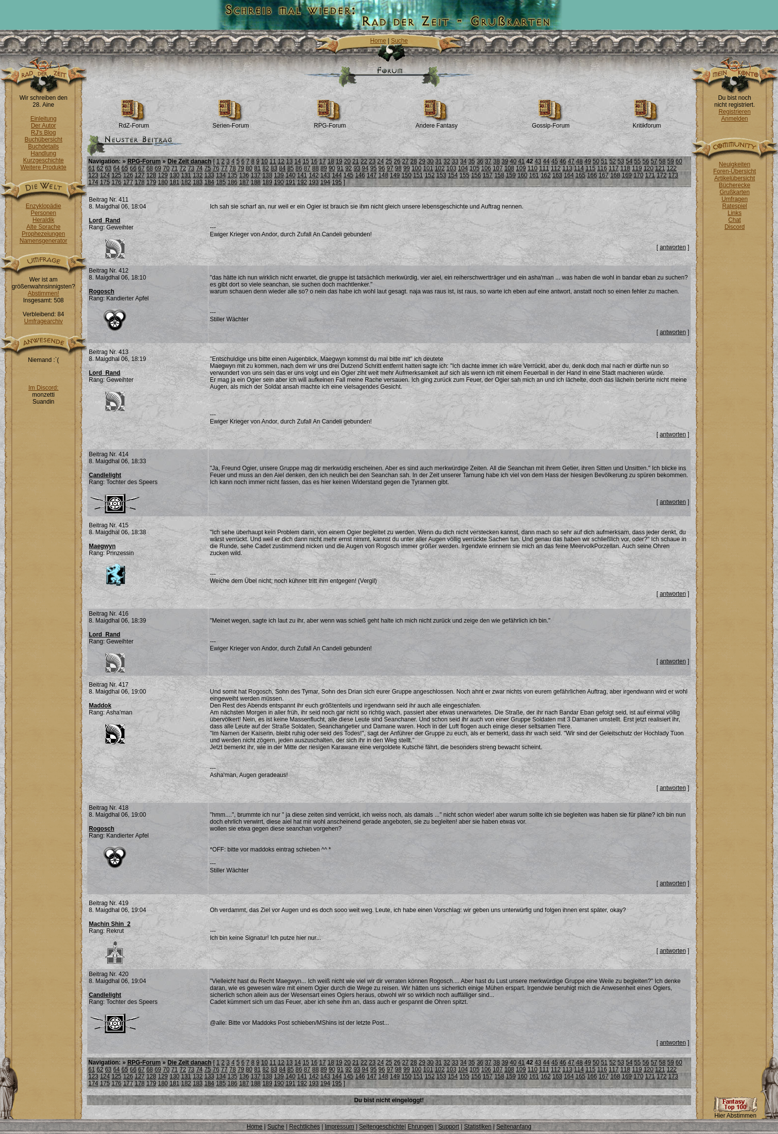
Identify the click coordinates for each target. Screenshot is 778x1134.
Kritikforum (647, 123)
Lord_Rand (104, 220)
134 (221, 175)
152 (430, 175)
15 (306, 161)
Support (448, 1126)
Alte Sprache (43, 226)
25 (389, 161)
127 (140, 175)
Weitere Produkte (43, 167)
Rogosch (101, 291)
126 (128, 175)
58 (662, 161)
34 (463, 161)
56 (646, 161)
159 (511, 175)
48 (579, 161)
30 (430, 161)
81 (257, 168)
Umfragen (734, 199)
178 (140, 182)
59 (670, 161)
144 (337, 175)
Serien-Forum (230, 123)
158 (499, 175)
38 (496, 161)
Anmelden (734, 118)
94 (365, 168)
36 (480, 161)
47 (571, 161)
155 (464, 175)
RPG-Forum (330, 123)
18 (330, 161)
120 (648, 168)
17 (322, 161)
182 (186, 182)
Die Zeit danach (189, 161)
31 (438, 161)
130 (175, 175)
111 (544, 168)
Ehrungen (420, 1126)
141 (302, 175)
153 (441, 175)
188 (255, 182)
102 (440, 168)
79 (241, 168)
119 (637, 168)
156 (476, 175)
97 (390, 168)
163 (557, 175)
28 (413, 161)
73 (191, 168)
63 (108, 168)
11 (272, 161)
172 (661, 175)
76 (216, 168)
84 (282, 168)
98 (398, 168)
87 (307, 168)
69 (158, 168)
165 (580, 175)
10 (264, 161)
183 (197, 182)
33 (455, 161)
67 (141, 168)
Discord (734, 226)
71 (174, 168)
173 (673, 175)
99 (406, 168)
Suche (399, 40)
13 (289, 161)
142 (314, 175)
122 (672, 168)
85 (290, 168)
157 (488, 175)
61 (91, 168)
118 (625, 168)
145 (348, 175)
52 (612, 161)
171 (650, 175)
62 (100, 168)
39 (505, 161)
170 (639, 175)
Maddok (100, 705)
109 (521, 168)
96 (382, 168)
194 (325, 182)
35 (471, 161)
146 (360, 175)
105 (474, 168)
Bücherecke (734, 185)
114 (579, 168)
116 (602, 168)
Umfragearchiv (43, 321)
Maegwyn (102, 546)
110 (532, 168)
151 (418, 175)
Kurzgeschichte (43, 160)
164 (569, 175)
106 (486, 168)
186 (233, 182)
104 (463, 168)
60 (679, 161)
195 (337, 182)
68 (149, 168)
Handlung (43, 153)
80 (249, 168)
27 (405, 161)
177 (128, 182)
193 (314, 182)
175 (105, 182)
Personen (43, 213)
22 (364, 161)
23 (372, 161)
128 (151, 175)
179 (151, 182)
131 (186, 175)
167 (604, 175)
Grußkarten (734, 192)
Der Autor (43, 125)
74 (199, 168)
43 (538, 161)
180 (163, 182)
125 (117, 175)
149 (395, 175)
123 (93, 175)
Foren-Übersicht (734, 171)
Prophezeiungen (43, 233)
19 (339, 161)
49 (587, 161)
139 (279, 175)
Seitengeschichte (381, 1126)
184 (209, 182)
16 (314, 161)
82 (265, 168)
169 (627, 175)
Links (734, 213)
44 (546, 161)
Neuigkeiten (734, 164)
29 (422, 161)
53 (621, 161)
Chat (734, 219)
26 (397, 161)
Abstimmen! (43, 293)
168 (615, 175)
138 (267, 175)
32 (447, 161)
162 (546, 175)
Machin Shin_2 (109, 924)
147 (372, 175)
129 (163, 175)
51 (604, 161)
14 (297, 161)
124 (105, 175)
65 (125, 168)
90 (331, 168)
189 (267, 182)
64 (116, 168)
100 (416, 168)
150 (406, 175)
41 (521, 161)
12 (281, 161)
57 (653, 161)
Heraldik (43, 219)
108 (509, 168)
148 (383, 175)
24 (380, 161)
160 (522, 175)
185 (221, 182)
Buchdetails (43, 146)
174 (93, 182)
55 (637, 161)
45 (554, 161)
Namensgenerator (43, 240)
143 (325, 175)
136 (244, 175)
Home (378, 40)
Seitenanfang (513, 1126)
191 (290, 182)
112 (556, 168)
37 (488, 161)
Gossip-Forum (551, 123)
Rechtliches (304, 1126)
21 (355, 161)
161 (534, 175)
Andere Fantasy (437, 123)
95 (373, 168)
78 (232, 168)
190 (279, 182)
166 (592, 175)
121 (660, 168)
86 (299, 168)
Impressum (339, 1126)
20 (347, 161)
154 (453, 175)
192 (302, 182)
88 (315, 168)
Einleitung (43, 118)
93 (357, 168)
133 (209, 175)
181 (175, 182)
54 (629, 161)
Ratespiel (734, 206)
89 (324, 168)
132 (197, 175)
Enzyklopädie (43, 206)
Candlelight (105, 475)
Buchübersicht (43, 139)
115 (590, 168)
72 (183, 168)
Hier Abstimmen (735, 1113)
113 (567, 168)
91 (340, 168)
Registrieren (734, 111)
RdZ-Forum (134, 123)
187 (244, 182)
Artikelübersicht (734, 178)
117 (614, 168)
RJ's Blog (43, 132)
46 (563, 161)
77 (224, 168)
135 (233, 175)
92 (348, 168)
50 (595, 161)
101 (428, 168)
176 (117, 182)
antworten (673, 247)
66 (133, 168)
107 (498, 168)
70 (166, 168)
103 (451, 168)
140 (290, 175)
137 (255, 175)
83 (273, 168)
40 (513, 161)
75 (207, 168)
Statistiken (477, 1126)
